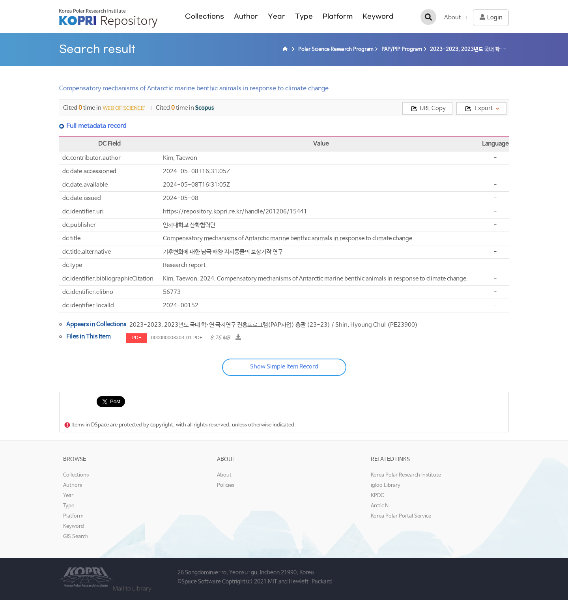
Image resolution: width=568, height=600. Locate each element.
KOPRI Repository (108, 18)
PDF (136, 338)
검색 (428, 17)
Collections (204, 16)
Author (246, 16)
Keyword (378, 16)
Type (304, 16)
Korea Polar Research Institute (406, 475)
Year (276, 16)
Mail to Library (132, 588)
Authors (72, 485)
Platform (338, 16)
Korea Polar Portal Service (401, 516)
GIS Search (75, 537)
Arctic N (380, 506)
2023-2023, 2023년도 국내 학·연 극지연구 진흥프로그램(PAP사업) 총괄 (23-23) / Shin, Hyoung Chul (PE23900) (273, 324)
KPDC (377, 496)
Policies (225, 485)
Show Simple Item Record (284, 366)
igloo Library (385, 485)
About (452, 17)
